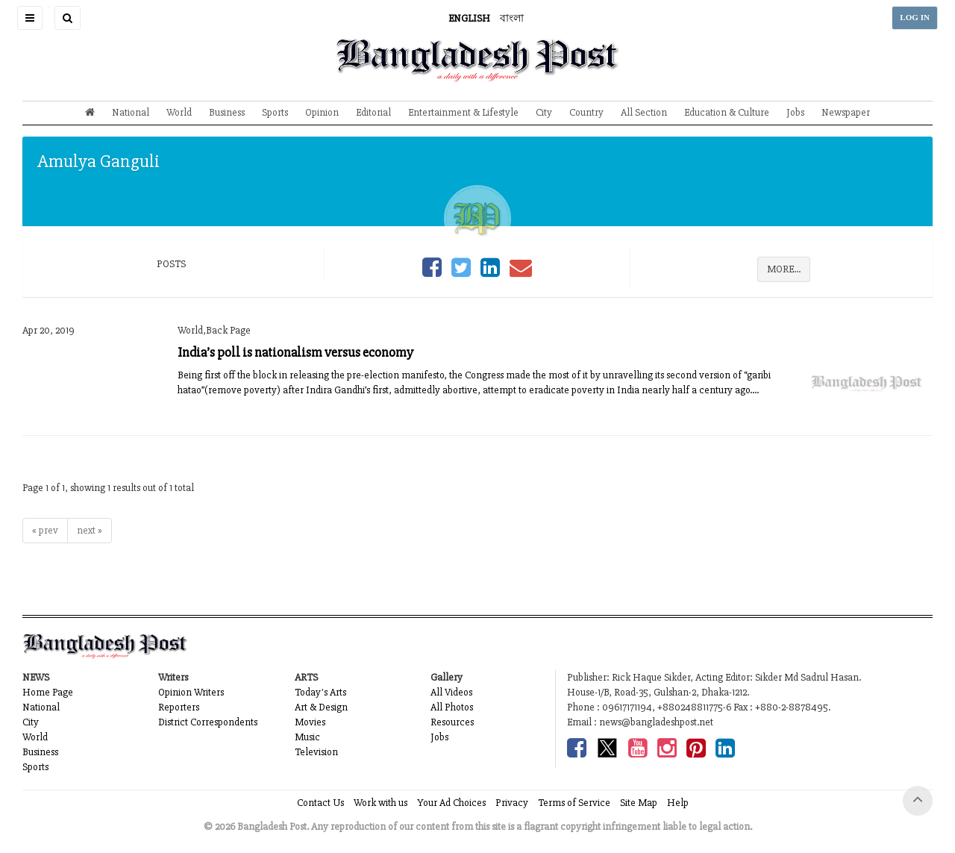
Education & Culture (726, 112)
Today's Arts (320, 692)
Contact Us (320, 802)
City (544, 112)
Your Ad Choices (451, 802)
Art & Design (321, 707)
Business (227, 112)
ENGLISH (469, 18)
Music (307, 737)
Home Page (47, 692)
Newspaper (845, 112)
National (130, 112)
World (179, 112)
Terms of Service (574, 802)
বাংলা (512, 18)
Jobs (795, 112)
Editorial (373, 112)
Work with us (380, 802)
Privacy (511, 802)
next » (89, 530)
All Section (644, 112)
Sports (275, 112)
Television (316, 752)
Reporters (178, 707)
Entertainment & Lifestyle (463, 112)
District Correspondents (207, 722)
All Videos (451, 692)
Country (586, 112)
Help (678, 802)
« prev (45, 530)
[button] (30, 18)
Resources (452, 722)
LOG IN (915, 17)
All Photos (451, 707)
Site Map (638, 802)
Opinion (322, 112)
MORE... (784, 269)
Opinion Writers (191, 692)
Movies (310, 722)
